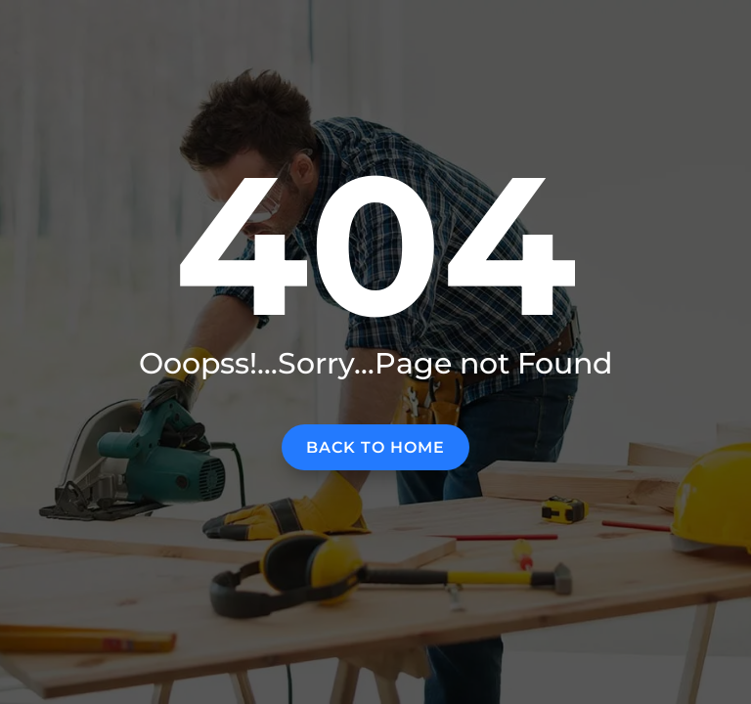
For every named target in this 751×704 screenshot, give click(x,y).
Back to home (375, 447)
